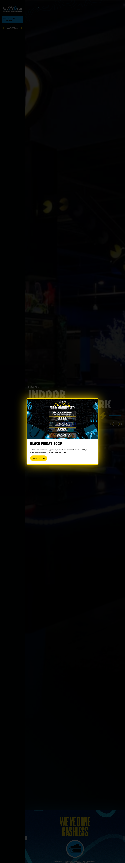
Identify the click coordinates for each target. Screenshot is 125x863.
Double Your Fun (39, 458)
